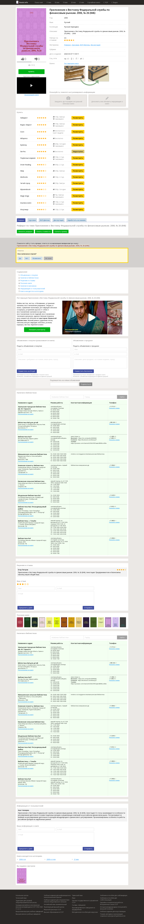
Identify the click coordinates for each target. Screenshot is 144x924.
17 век (48, 2)
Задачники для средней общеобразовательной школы (26, 901)
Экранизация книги (31, 86)
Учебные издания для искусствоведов (112, 911)
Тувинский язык (77, 895)
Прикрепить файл (25, 608)
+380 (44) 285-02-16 (115, 422)
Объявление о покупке (29, 275)
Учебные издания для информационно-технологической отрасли (57, 896)
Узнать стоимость (43, 231)
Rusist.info (23, 2)
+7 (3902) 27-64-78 (114, 538)
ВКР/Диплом (85, 45)
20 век (73, 2)
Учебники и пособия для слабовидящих (113, 895)
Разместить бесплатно (83, 371)
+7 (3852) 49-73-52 (114, 520)
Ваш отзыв (21, 581)
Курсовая (75, 45)
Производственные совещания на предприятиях (83, 909)
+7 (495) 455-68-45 (114, 436)
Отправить (88, 608)
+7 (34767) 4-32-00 (114, 495)
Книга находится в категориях (32, 291)
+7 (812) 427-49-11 (114, 506)
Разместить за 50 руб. (26, 371)
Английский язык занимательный (55, 904)
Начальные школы (22, 895)
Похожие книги (26, 283)
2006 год (22, 859)
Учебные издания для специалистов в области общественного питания (56, 901)
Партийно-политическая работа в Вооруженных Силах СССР (111, 903)
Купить (31, 71)
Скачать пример (61, 231)
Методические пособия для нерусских (85, 912)
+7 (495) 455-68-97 (114, 438)
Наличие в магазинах (28, 286)
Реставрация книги (71, 63)
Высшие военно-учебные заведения (28, 914)
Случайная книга (93, 2)
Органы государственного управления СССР (85, 901)
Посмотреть (78, 118)
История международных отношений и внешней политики (113, 908)
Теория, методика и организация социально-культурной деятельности (112, 915)
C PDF (106, 2)
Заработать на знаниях (77, 220)
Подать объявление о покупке (29, 346)
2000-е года (51, 859)
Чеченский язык (21, 898)
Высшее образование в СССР (54, 912)
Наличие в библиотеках (29, 278)
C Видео (114, 2)
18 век (57, 2)
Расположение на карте (25, 414)
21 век (81, 2)
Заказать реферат (25, 231)
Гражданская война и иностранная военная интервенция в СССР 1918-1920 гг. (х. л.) (29, 907)
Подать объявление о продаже (86, 346)
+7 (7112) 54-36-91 (114, 406)
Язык (73, 898)
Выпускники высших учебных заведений (29, 911)
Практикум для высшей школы (54, 907)
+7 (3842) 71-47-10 (114, 465)
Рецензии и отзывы (27, 280)
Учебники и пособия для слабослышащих (108, 899)
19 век (65, 2)
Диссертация (95, 45)
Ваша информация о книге (28, 826)
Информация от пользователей (32, 289)
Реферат (67, 45)
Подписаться (86, 384)
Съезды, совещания (78, 905)
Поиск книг (39, 2)
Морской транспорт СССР (52, 910)
